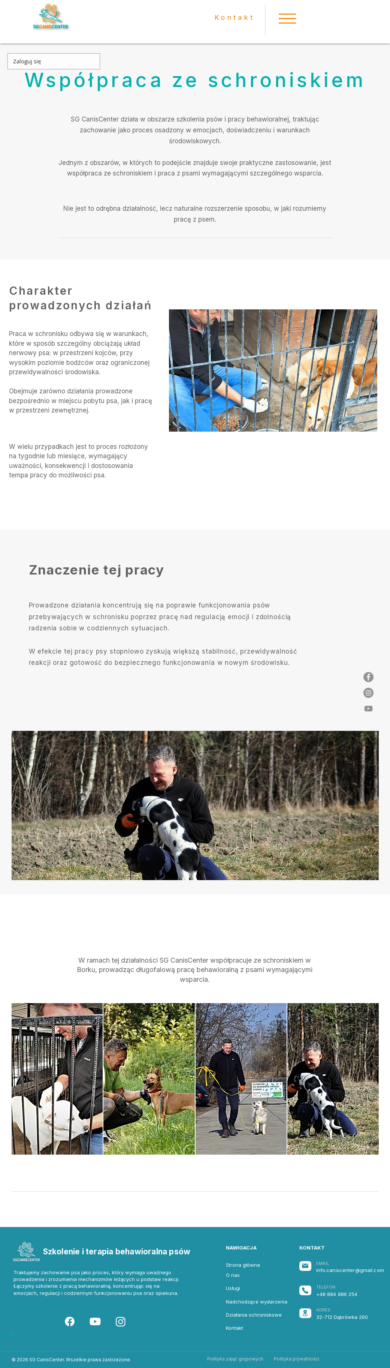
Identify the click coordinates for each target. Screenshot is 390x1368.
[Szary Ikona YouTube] (368, 709)
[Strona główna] (250, 1265)
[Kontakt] (250, 1328)
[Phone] (305, 1290)
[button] (287, 19)
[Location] (305, 1313)
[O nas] (250, 1275)
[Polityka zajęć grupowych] (235, 1359)
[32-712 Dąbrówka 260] (346, 1317)
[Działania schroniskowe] (254, 1315)
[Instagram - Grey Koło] (368, 693)
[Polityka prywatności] (296, 1359)
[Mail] (305, 1266)
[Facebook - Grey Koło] (368, 677)
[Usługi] (250, 1288)
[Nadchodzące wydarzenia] (256, 1301)
